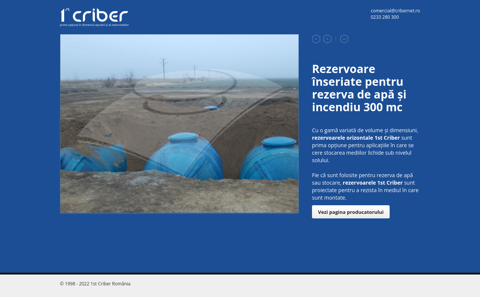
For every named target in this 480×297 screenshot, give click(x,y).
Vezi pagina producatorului (351, 212)
